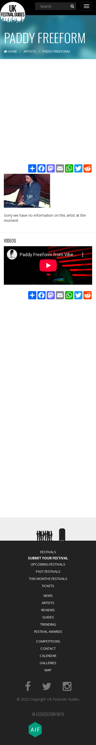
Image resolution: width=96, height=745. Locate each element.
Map (48, 670)
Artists (48, 602)
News (48, 595)
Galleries (48, 663)
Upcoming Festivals (48, 564)
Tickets (48, 586)
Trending (48, 624)
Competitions (48, 641)
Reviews (48, 610)
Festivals (48, 552)
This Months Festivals (48, 578)
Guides (48, 617)
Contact (48, 648)
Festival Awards (48, 631)
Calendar (48, 655)
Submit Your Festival (48, 558)
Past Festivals (48, 571)
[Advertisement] (48, 112)
